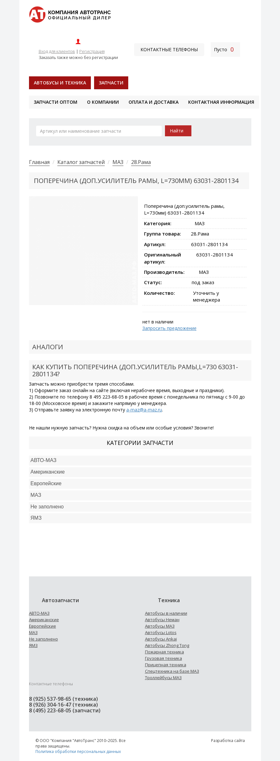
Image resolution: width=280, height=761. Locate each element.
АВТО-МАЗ (44, 460)
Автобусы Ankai (161, 639)
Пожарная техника (164, 652)
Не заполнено (47, 506)
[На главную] (70, 14)
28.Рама (141, 162)
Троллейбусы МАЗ (163, 677)
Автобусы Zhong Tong (167, 645)
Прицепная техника (165, 665)
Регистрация (92, 51)
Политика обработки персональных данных (78, 751)
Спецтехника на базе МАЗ (172, 671)
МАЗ (117, 162)
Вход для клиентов (57, 51)
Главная (39, 162)
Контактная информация (221, 102)
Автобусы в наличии (166, 613)
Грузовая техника (163, 658)
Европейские (46, 483)
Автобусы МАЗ (160, 626)
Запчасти (111, 83)
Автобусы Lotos (161, 632)
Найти (176, 131)
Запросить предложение (169, 328)
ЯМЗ (33, 645)
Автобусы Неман (162, 619)
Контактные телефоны (169, 49)
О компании (103, 102)
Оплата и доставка (154, 102)
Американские (48, 472)
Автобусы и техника (60, 83)
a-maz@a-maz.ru (144, 410)
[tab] (140, 461)
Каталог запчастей (81, 162)
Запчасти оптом (55, 102)
